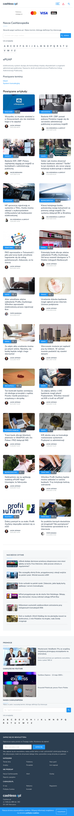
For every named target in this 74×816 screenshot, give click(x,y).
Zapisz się (38, 747)
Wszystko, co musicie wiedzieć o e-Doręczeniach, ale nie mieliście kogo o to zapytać (20, 119)
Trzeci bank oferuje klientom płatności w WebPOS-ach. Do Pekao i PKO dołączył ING (18, 438)
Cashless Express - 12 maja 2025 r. (50, 675)
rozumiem (61, 811)
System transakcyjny (11, 83)
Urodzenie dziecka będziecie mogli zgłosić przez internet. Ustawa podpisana (54, 302)
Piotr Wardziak (16, 313)
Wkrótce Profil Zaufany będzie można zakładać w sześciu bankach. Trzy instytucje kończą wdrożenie (55, 481)
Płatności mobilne (12, 430)
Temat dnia (9, 247)
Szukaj (52, 774)
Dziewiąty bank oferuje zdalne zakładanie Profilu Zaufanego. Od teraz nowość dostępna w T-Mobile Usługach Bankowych (56, 256)
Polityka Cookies (9, 789)
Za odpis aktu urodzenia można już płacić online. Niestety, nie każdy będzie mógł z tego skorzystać (19, 350)
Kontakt (29, 789)
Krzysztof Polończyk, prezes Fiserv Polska (53, 688)
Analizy (5, 765)
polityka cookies (32, 813)
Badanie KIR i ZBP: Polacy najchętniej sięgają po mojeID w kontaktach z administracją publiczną (19, 165)
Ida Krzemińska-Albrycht (55, 128)
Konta (43, 156)
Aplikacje (8, 200)
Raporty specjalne (9, 777)
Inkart (5, 81)
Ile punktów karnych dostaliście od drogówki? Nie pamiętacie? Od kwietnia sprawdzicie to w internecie (55, 525)
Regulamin (53, 786)
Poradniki (29, 765)
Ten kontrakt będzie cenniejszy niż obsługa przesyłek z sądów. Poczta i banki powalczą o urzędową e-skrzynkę (19, 394)
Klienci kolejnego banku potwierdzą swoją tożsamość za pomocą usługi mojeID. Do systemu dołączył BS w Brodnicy (56, 209)
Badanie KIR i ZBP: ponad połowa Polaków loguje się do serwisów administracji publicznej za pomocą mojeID (55, 120)
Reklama (29, 786)
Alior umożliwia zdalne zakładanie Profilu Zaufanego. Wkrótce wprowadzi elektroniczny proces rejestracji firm (19, 304)
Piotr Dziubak (51, 533)
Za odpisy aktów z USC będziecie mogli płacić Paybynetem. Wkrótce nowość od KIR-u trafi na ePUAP (55, 394)
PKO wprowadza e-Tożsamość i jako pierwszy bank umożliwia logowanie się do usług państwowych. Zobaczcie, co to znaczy (19, 257)
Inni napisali (9, 386)
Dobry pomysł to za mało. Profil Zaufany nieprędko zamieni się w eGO (20, 524)
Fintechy (8, 156)
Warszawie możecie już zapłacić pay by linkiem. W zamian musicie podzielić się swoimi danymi (55, 350)
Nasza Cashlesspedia (10, 774)
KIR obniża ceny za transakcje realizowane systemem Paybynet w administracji (54, 438)
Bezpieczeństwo (47, 200)
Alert (28, 774)
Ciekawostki (45, 112)
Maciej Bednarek (16, 172)
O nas (5, 786)
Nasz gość (9, 112)
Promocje (7, 643)
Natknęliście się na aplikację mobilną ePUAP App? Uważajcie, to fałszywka (18, 479)
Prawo (43, 294)
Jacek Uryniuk (15, 125)
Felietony (8, 517)
